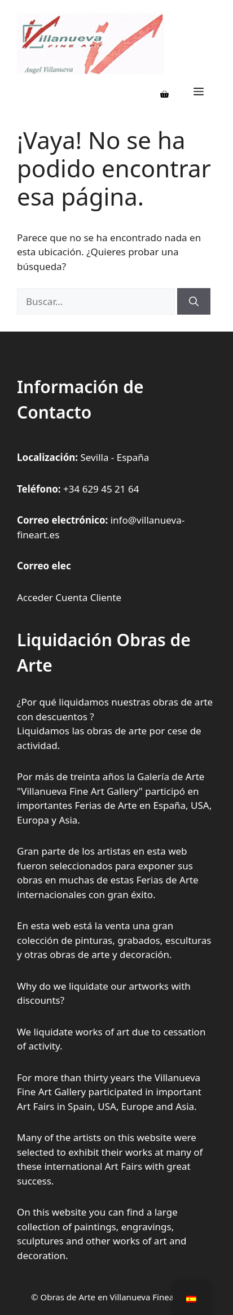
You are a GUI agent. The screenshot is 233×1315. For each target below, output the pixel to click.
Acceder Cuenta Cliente (69, 597)
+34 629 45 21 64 (101, 488)
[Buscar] (193, 301)
